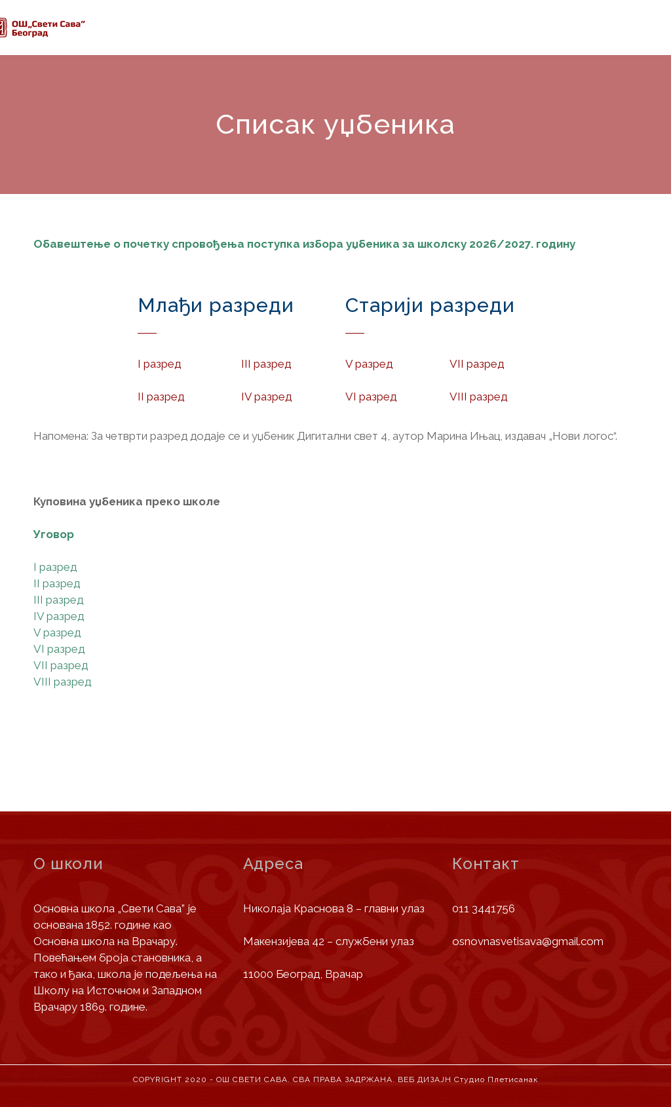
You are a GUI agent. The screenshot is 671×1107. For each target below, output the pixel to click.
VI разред (59, 648)
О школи (143, 28)
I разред (55, 566)
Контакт (619, 45)
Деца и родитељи (316, 30)
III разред (58, 599)
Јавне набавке (465, 36)
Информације (218, 28)
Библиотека (548, 40)
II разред (56, 583)
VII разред (60, 665)
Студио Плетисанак (496, 1079)
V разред (57, 632)
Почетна (83, 27)
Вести (393, 32)
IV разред (58, 616)
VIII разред (62, 681)
